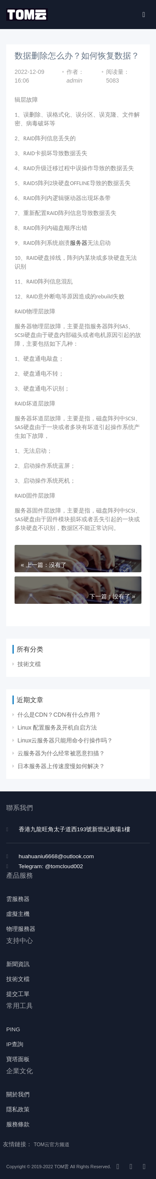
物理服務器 (20, 929)
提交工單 (18, 994)
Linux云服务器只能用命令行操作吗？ (65, 740)
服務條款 (18, 1124)
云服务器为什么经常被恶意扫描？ (61, 753)
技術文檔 (29, 664)
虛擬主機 (18, 914)
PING (13, 1029)
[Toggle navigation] (144, 14)
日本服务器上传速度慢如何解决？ (61, 766)
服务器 (78, 243)
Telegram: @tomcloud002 (51, 866)
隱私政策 (18, 1109)
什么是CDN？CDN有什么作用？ (59, 714)
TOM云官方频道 (51, 1144)
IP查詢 (14, 1044)
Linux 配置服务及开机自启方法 (57, 727)
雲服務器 (18, 899)
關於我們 (18, 1094)
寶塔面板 (18, 1059)
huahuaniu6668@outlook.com (56, 856)
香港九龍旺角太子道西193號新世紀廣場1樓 (74, 829)
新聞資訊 (18, 964)
